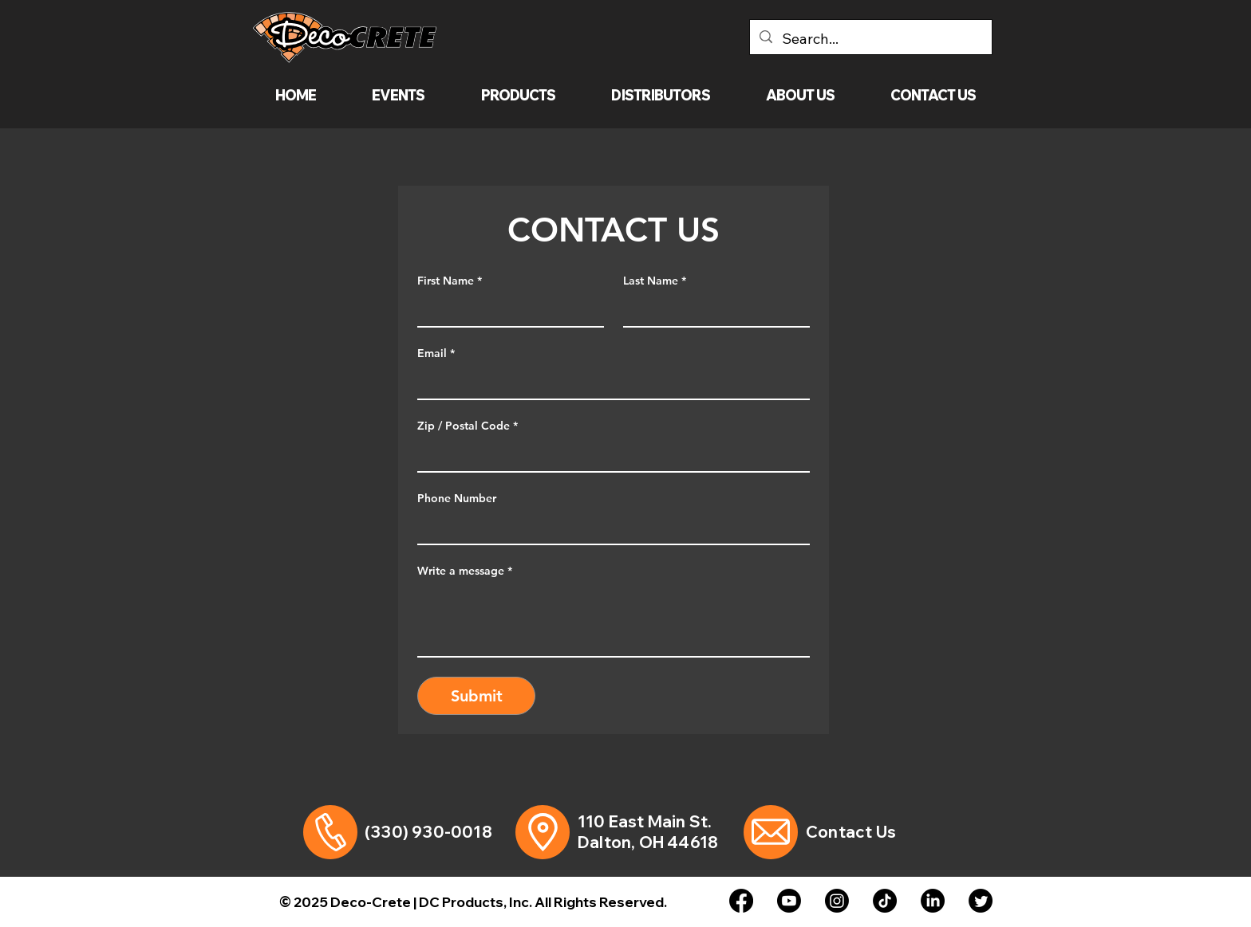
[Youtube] (789, 901)
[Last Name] (711, 310)
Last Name (654, 281)
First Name (449, 281)
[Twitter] (981, 901)
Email (436, 353)
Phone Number (456, 498)
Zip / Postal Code (467, 426)
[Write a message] (613, 620)
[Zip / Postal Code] (608, 455)
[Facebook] (741, 901)
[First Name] (505, 310)
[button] (518, 95)
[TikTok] (885, 901)
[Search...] (870, 39)
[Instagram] (837, 901)
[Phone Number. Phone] (608, 528)
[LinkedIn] (933, 901)
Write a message (464, 571)
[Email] (608, 383)
